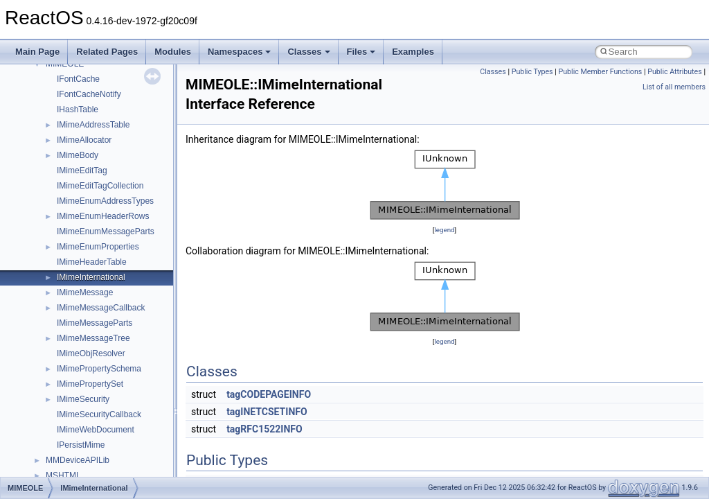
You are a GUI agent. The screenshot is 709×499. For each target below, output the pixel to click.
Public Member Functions (601, 71)
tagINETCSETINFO (266, 411)
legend (444, 230)
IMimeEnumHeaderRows (103, 216)
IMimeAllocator (84, 140)
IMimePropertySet (90, 384)
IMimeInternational (91, 277)
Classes (308, 51)
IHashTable (77, 109)
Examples (413, 51)
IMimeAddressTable (93, 125)
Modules (172, 51)
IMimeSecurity (83, 399)
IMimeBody (77, 155)
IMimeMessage (85, 292)
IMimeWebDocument (95, 430)
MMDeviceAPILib (77, 460)
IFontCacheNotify (89, 94)
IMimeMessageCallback (101, 308)
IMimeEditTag (82, 170)
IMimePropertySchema (99, 369)
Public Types (532, 71)
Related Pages (107, 51)
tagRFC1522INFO (264, 429)
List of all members (674, 86)
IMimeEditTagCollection (100, 186)
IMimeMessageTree (93, 338)
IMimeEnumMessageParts (105, 231)
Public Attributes (674, 71)
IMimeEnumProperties (98, 247)
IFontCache (78, 79)
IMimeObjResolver (91, 353)
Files (361, 51)
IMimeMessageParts (94, 323)
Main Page (37, 51)
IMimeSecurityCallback (99, 414)
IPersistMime (81, 445)
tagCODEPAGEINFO (268, 394)
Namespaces (239, 51)
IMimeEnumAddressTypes (105, 201)
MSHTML (63, 475)
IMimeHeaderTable (92, 262)
